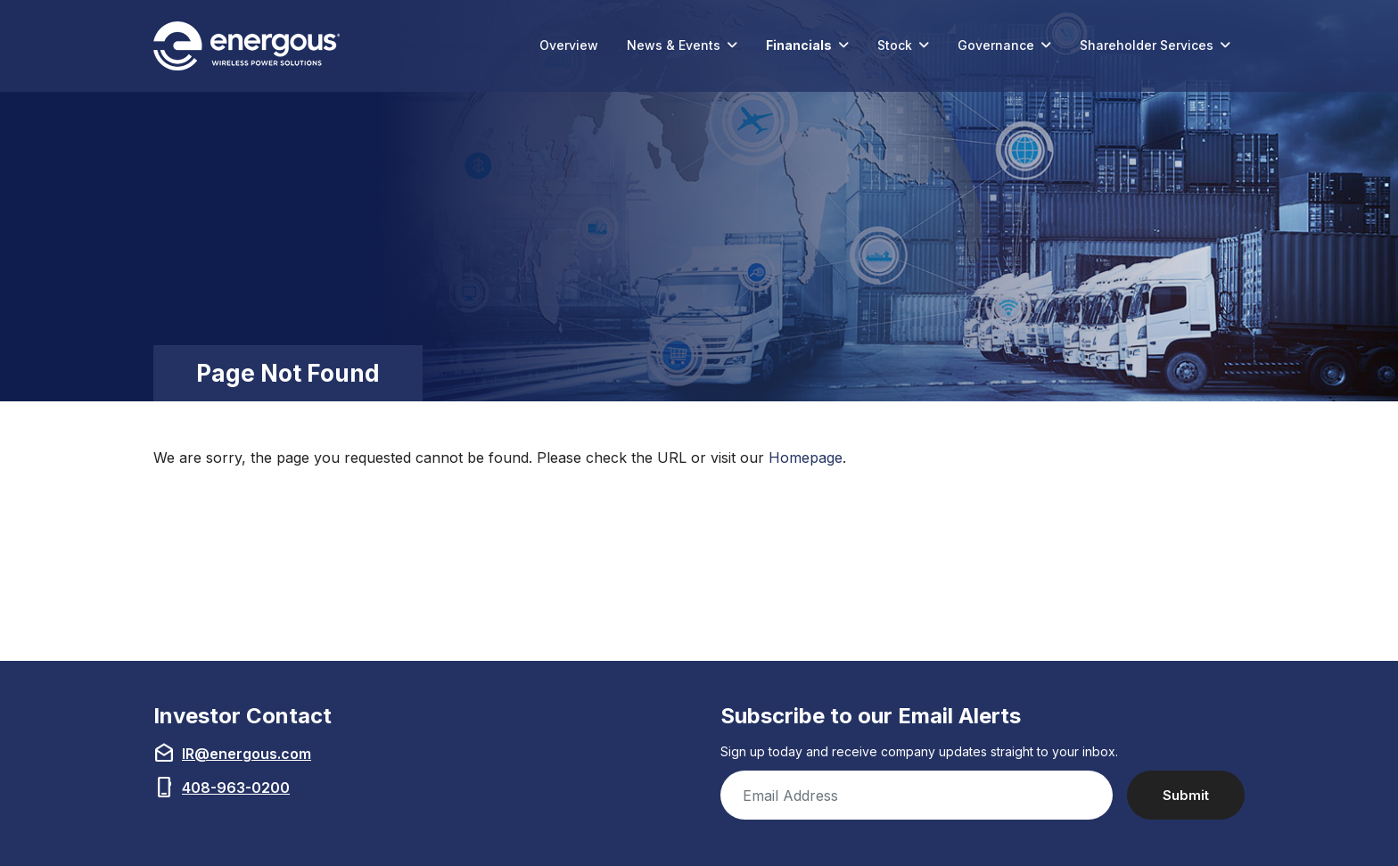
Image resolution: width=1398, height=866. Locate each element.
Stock (894, 45)
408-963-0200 (236, 787)
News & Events (673, 45)
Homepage (806, 457)
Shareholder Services (1146, 45)
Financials (799, 45)
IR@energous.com (246, 754)
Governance (996, 45)
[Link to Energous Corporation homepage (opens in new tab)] (250, 46)
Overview (568, 45)
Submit (1186, 795)
